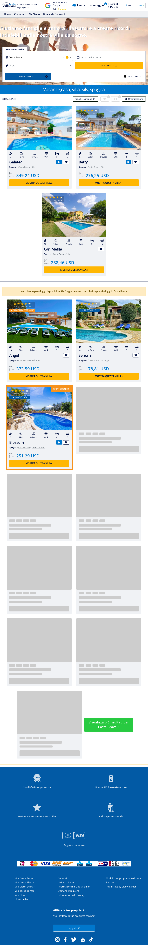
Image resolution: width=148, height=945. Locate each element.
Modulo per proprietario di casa (123, 878)
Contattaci (19, 14)
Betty (83, 162)
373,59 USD (27, 369)
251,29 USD (27, 456)
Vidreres (36, 360)
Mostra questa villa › (39, 182)
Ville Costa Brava (24, 878)
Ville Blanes (21, 895)
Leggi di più (74, 928)
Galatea (15, 162)
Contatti (62, 878)
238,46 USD (62, 262)
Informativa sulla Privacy (71, 895)
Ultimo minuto (66, 882)
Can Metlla (53, 249)
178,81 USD (97, 369)
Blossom (16, 442)
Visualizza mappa (85, 99)
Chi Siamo (34, 14)
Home (7, 14)
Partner (110, 882)
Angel (14, 355)
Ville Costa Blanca (24, 882)
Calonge (105, 360)
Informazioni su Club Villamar (74, 886)
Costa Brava (24, 167)
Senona (85, 355)
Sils (33, 167)
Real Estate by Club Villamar (121, 886)
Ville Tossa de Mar (24, 890)
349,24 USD (27, 175)
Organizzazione (134, 99)
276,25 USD (97, 175)
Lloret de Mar (38, 447)
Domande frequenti (54, 14)
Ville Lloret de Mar (25, 886)
